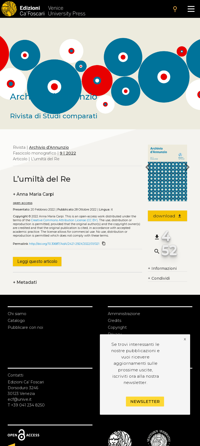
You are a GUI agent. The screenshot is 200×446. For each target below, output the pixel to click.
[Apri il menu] (191, 9)
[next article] (187, 167)
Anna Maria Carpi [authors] (33, 194)
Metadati (25, 282)
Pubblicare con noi (25, 327)
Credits (114, 320)
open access (22, 203)
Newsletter (145, 401)
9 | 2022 (68, 153)
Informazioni (162, 268)
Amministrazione (124, 313)
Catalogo (16, 320)
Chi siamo (17, 313)
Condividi (159, 278)
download (167, 215)
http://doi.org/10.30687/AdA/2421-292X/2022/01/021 (64, 244)
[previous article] (148, 167)
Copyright (117, 327)
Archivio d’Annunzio (49, 147)
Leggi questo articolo (37, 261)
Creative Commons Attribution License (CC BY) (64, 220)
